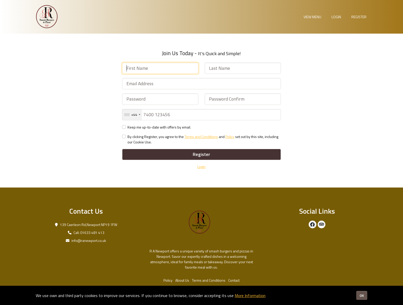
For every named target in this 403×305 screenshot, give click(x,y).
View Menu (312, 16)
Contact (234, 280)
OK (362, 295)
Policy (229, 136)
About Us (182, 280)
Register (359, 16)
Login (336, 16)
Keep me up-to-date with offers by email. (159, 127)
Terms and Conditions (201, 136)
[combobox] (132, 114)
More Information (250, 295)
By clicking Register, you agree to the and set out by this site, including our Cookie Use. (202, 139)
